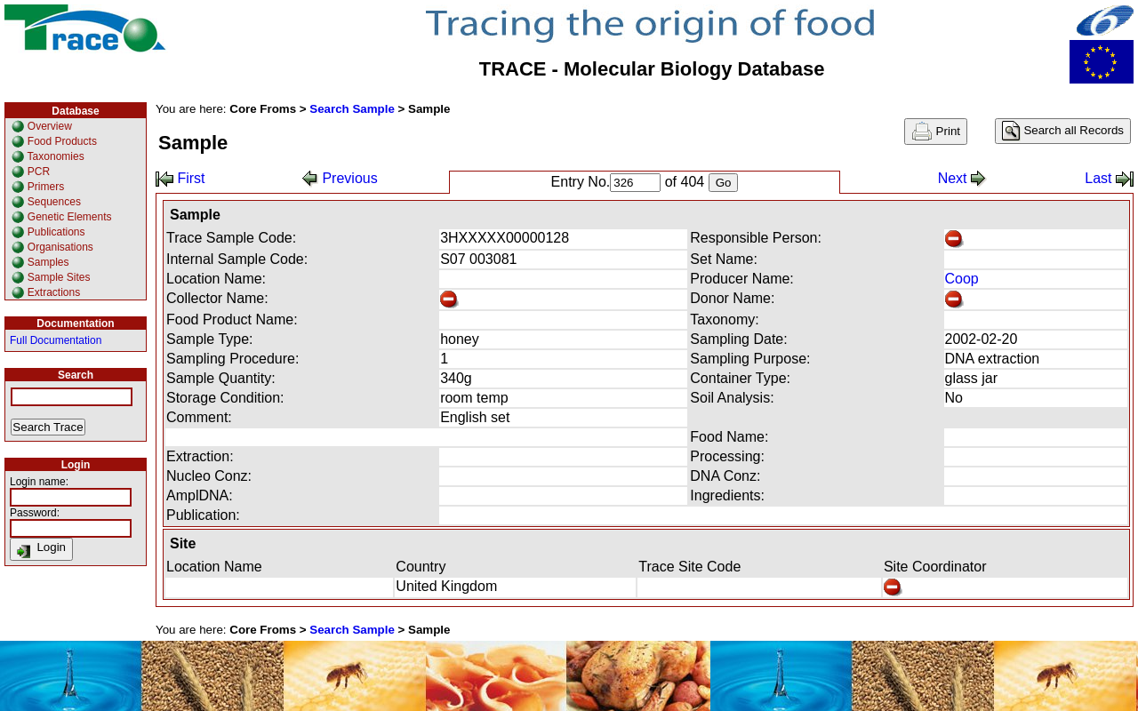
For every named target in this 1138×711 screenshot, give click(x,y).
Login (41, 549)
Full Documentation (55, 340)
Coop (962, 278)
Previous (340, 178)
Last (1109, 178)
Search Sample (352, 109)
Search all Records (1063, 131)
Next (962, 178)
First (180, 178)
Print (935, 131)
